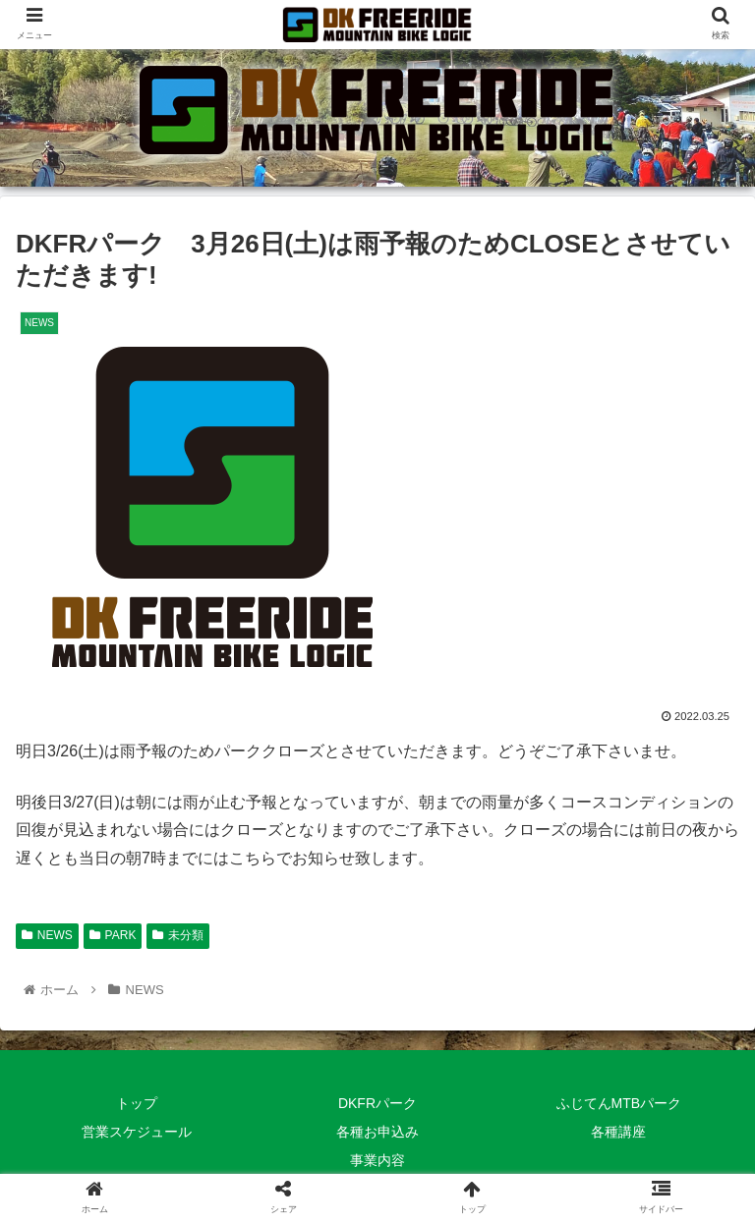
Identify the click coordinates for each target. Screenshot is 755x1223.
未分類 (177, 935)
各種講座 (618, 1132)
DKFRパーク (377, 1103)
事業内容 (377, 1160)
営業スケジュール (137, 1132)
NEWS (47, 935)
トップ (136, 1103)
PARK (113, 935)
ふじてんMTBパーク (619, 1103)
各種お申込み (377, 1132)
